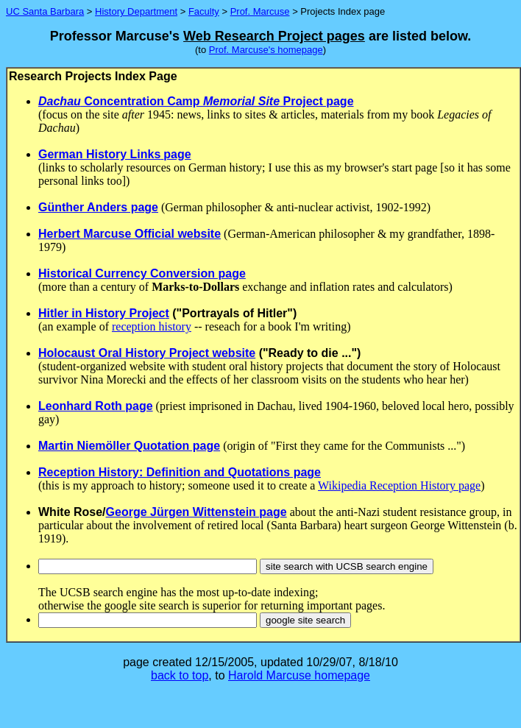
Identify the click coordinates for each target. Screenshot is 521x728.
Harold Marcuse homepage (299, 675)
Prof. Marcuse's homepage (266, 49)
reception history (151, 326)
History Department (136, 11)
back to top (179, 675)
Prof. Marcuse (260, 11)
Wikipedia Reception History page (399, 485)
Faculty (203, 11)
